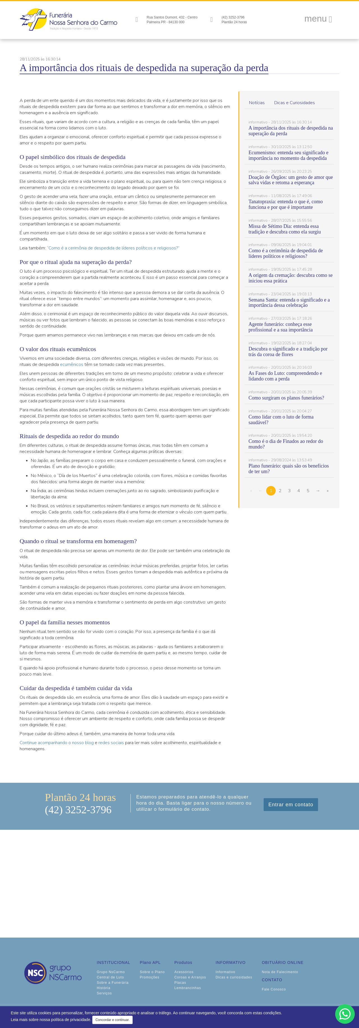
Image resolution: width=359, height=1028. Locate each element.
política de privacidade (70, 1019)
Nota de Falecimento (280, 972)
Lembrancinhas (187, 988)
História (104, 988)
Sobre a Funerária (113, 983)
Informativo (225, 972)
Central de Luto (110, 977)
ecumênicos (71, 364)
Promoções (150, 977)
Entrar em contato (290, 804)
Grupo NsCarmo (111, 972)
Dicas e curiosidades (234, 977)
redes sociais (111, 743)
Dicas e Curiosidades (294, 103)
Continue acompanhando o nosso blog (57, 743)
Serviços (104, 993)
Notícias (257, 103)
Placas (180, 983)
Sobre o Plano (152, 972)
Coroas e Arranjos (190, 977)
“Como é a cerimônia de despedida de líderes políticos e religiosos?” (113, 248)
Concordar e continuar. (112, 1020)
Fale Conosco (274, 989)
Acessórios (184, 972)
